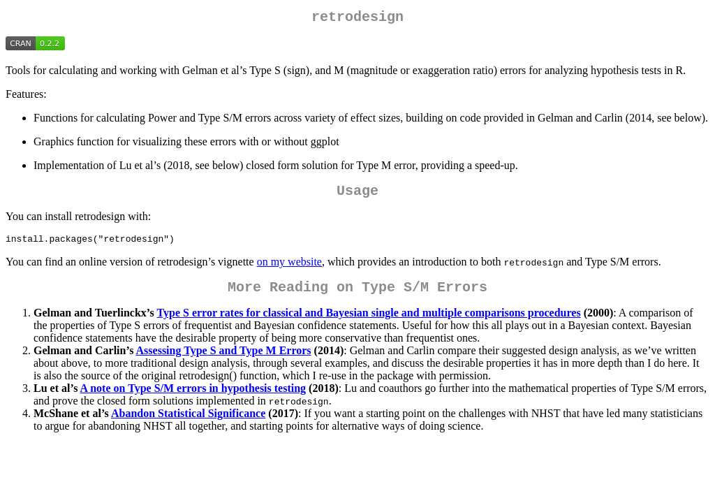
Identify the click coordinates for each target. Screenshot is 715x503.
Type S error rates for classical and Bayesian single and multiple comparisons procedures (369, 323)
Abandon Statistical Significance (188, 424)
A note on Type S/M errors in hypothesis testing (193, 398)
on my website (289, 269)
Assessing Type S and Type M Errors (223, 361)
